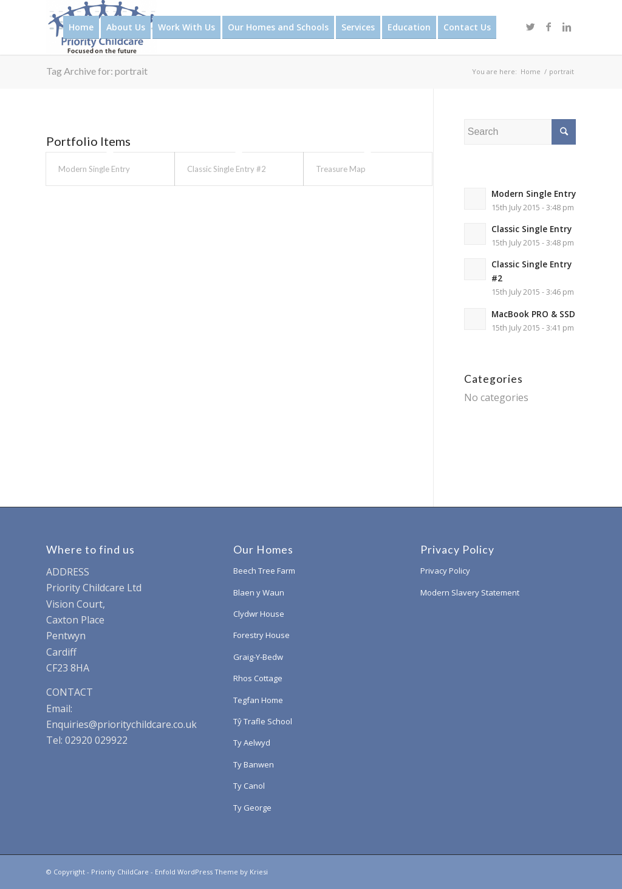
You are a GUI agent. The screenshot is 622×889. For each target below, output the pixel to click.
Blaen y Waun (258, 592)
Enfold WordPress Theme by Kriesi (211, 871)
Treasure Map (341, 169)
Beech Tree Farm (264, 570)
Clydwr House (258, 613)
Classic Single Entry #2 (226, 169)
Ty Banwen (253, 764)
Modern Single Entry (94, 169)
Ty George (252, 807)
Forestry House (261, 635)
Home (531, 71)
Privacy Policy (445, 570)
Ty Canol (249, 785)
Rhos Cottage (257, 678)
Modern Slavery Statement (469, 592)
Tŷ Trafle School (262, 721)
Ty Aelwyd (251, 742)
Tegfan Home (258, 700)
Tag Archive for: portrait (97, 71)
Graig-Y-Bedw (258, 656)
